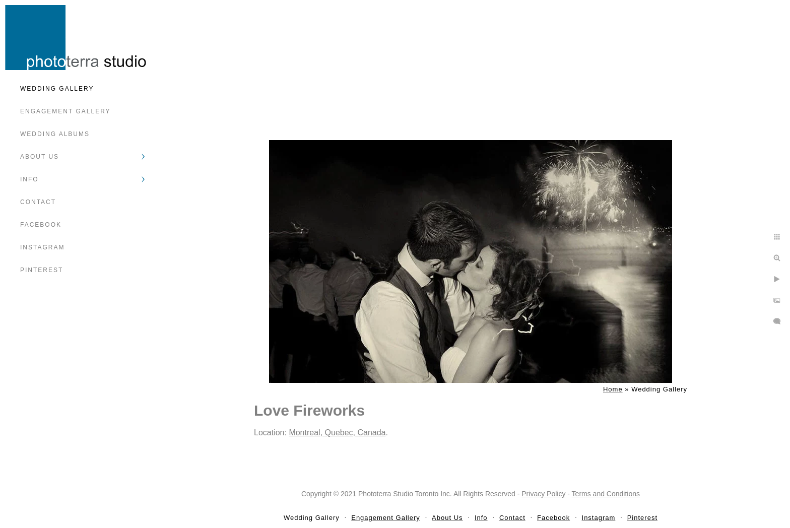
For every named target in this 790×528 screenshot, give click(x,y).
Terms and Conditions (606, 494)
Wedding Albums (55, 134)
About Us (39, 156)
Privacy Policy (543, 494)
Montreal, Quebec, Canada (337, 432)
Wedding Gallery (57, 88)
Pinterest (41, 270)
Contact (38, 202)
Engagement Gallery (65, 111)
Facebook (40, 224)
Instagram (42, 247)
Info (29, 179)
